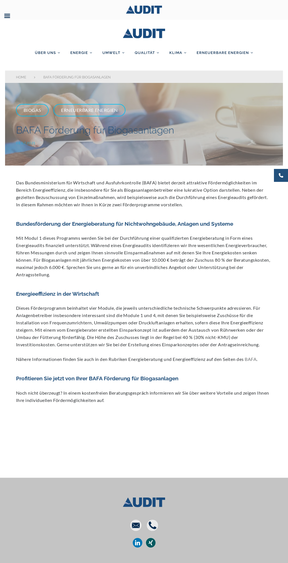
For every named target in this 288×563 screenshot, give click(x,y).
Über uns (45, 53)
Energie (79, 53)
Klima (175, 53)
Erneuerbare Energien (223, 53)
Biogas (32, 110)
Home (21, 77)
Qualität (145, 53)
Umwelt (111, 53)
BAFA (250, 359)
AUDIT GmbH (144, 32)
